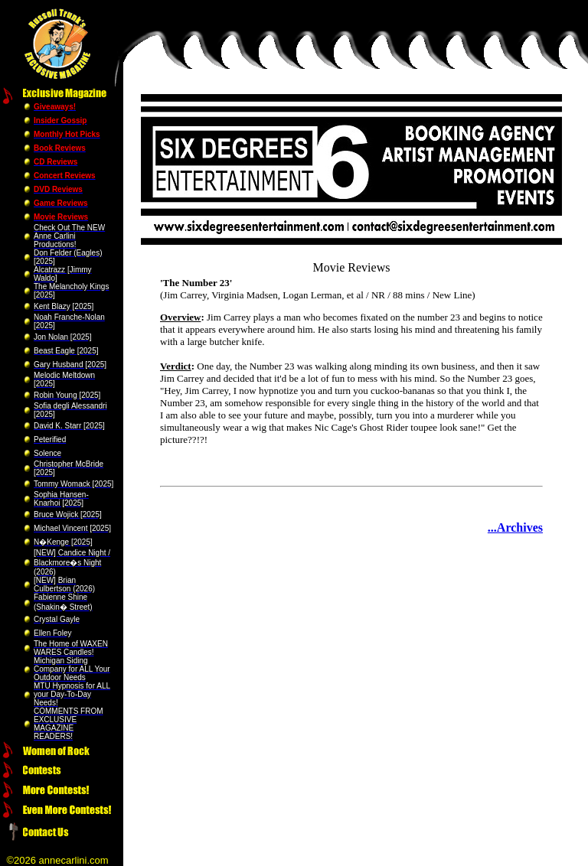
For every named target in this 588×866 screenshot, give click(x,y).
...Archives (515, 527)
